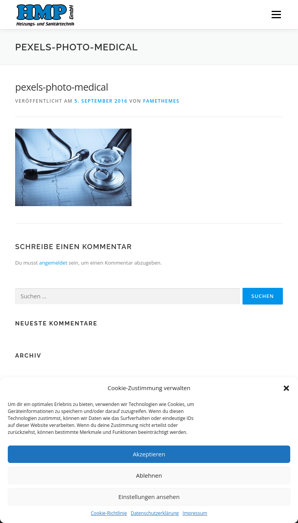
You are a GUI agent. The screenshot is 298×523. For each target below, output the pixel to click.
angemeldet (53, 262)
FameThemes (161, 101)
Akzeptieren (149, 454)
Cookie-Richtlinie (109, 513)
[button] (286, 388)
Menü (276, 14)
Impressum (195, 513)
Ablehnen (149, 475)
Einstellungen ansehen (149, 497)
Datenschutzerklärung (155, 513)
